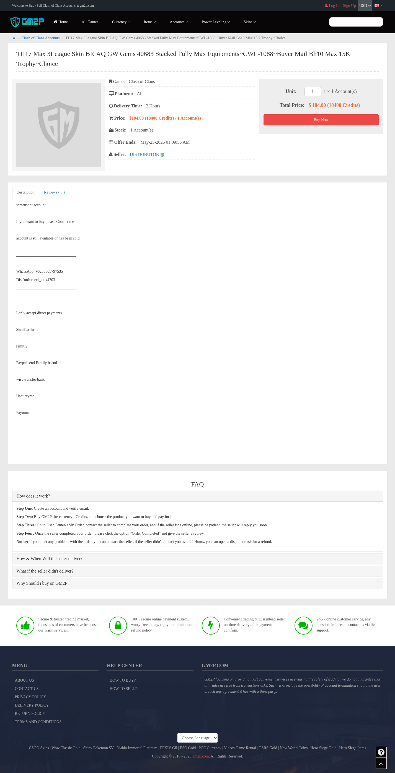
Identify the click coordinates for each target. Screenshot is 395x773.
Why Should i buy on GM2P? (43, 583)
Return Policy (30, 714)
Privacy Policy (30, 697)
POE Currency (209, 748)
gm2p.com (200, 756)
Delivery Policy (32, 705)
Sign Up (349, 6)
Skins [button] (250, 22)
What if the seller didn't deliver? (45, 571)
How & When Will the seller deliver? (50, 558)
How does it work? (33, 496)
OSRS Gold (268, 748)
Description (26, 192)
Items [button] (150, 22)
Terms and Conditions (38, 722)
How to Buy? (123, 680)
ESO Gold (188, 748)
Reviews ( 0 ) (54, 192)
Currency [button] (121, 22)
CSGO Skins (39, 748)
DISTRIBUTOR (145, 154)
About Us (24, 680)
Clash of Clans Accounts (40, 38)
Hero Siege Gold (323, 748)
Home (61, 22)
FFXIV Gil (168, 748)
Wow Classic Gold (66, 748)
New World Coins (294, 748)
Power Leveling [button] (216, 22)
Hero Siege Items (352, 748)
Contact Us (27, 689)
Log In (332, 6)
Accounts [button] (179, 22)
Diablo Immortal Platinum (137, 748)
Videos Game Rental (240, 748)
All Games (90, 22)
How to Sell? (123, 689)
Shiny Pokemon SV (98, 748)
